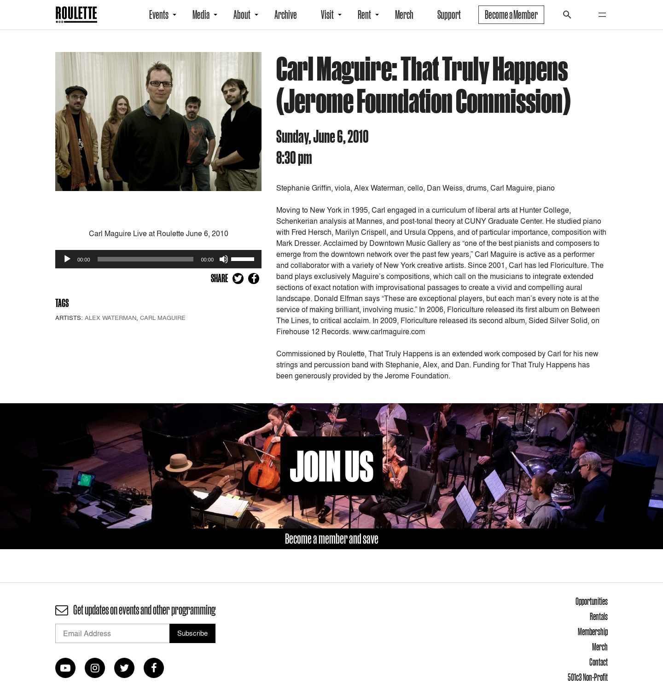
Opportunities (592, 601)
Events (159, 15)
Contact (598, 662)
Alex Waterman (110, 317)
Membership (593, 632)
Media (200, 15)
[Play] (67, 259)
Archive (285, 15)
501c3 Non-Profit (588, 677)
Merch (404, 15)
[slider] (146, 259)
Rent (364, 15)
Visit (327, 15)
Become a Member (511, 15)
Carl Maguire (163, 317)
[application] (158, 259)
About (241, 15)
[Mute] (223, 259)
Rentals (599, 616)
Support (449, 15)
